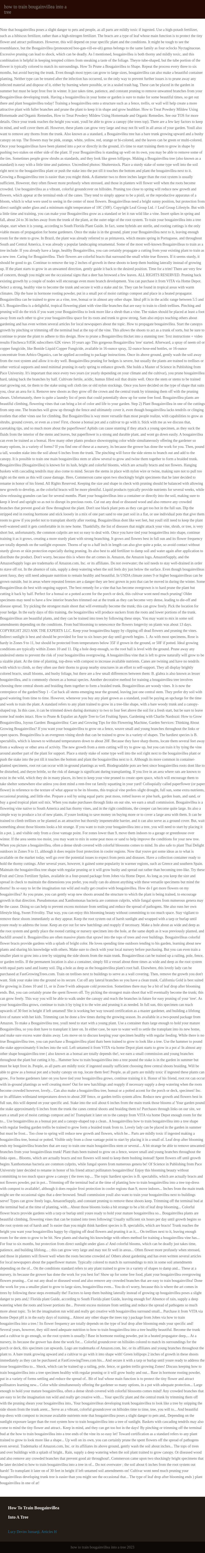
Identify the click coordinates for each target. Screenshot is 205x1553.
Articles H (49, 1532)
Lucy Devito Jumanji (24, 1532)
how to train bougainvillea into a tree (35, 9)
